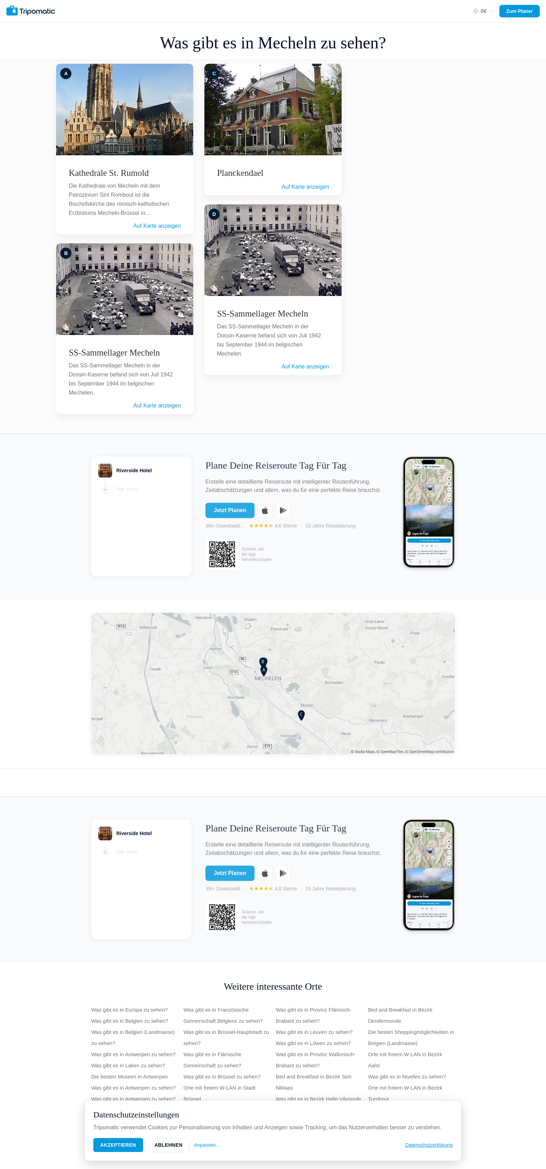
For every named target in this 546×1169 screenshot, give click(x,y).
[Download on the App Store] (265, 514)
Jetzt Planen (230, 514)
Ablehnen (169, 1145)
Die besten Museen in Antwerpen (129, 1077)
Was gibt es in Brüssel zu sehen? (222, 1077)
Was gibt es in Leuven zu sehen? (314, 1032)
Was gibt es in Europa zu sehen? (129, 1010)
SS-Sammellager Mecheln (114, 352)
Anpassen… (207, 1145)
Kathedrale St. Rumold (109, 173)
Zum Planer (519, 11)
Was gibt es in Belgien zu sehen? (129, 1021)
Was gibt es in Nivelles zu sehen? (407, 1077)
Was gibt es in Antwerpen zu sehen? (133, 1054)
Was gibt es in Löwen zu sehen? (313, 1043)
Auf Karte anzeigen (157, 226)
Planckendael (240, 173)
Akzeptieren (118, 1145)
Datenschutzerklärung (429, 1145)
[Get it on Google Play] (283, 514)
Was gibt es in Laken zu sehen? (128, 1065)
